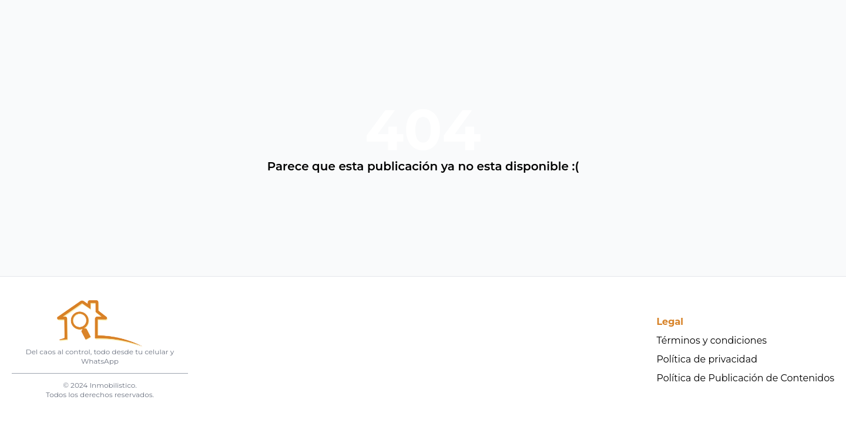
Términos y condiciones (712, 340)
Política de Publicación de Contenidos (746, 378)
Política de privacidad (707, 359)
